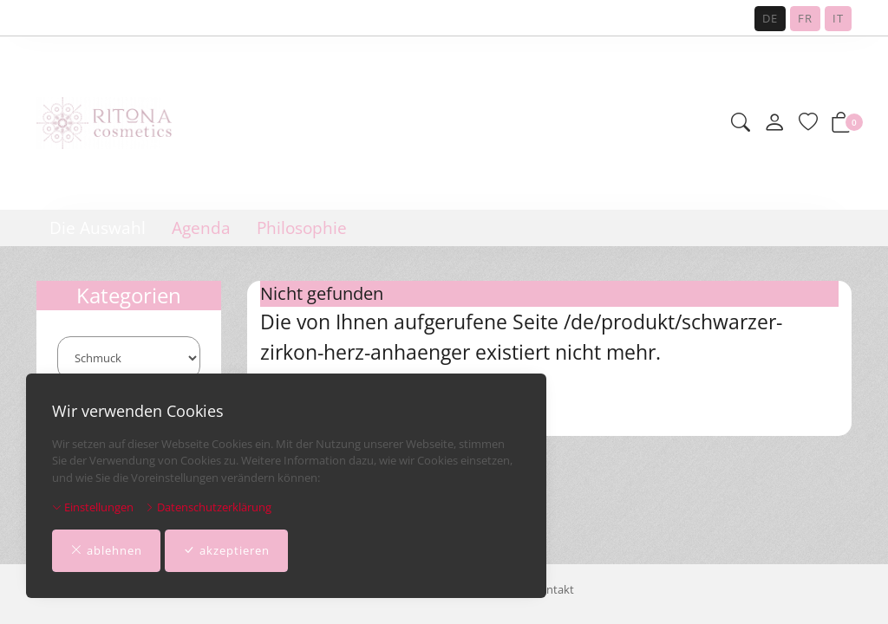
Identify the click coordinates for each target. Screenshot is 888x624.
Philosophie (302, 228)
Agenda (201, 228)
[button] (740, 123)
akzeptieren (226, 551)
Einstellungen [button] (93, 507)
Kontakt (553, 589)
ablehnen (106, 551)
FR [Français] (805, 18)
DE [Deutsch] (770, 18)
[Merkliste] (808, 123)
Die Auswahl (97, 228)
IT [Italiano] (838, 18)
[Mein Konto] (774, 123)
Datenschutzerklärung (208, 507)
